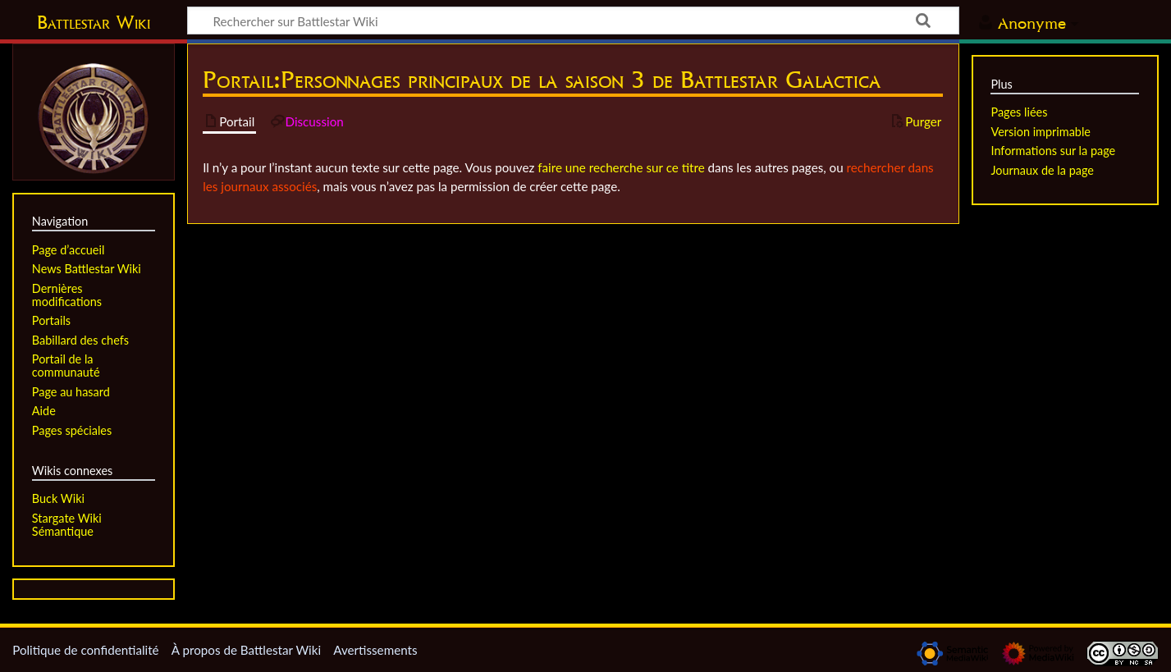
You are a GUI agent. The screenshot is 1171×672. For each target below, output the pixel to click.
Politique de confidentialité (85, 649)
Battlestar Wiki (93, 22)
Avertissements (375, 649)
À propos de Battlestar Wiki (246, 649)
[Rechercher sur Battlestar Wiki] (573, 20)
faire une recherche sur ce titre (620, 167)
